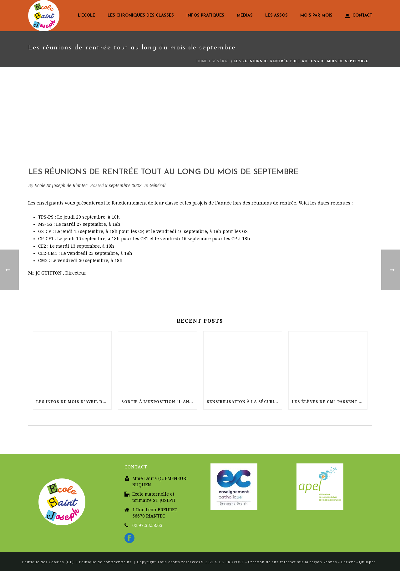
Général (220, 61)
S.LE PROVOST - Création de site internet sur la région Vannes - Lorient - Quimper (295, 562)
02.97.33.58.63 (147, 525)
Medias (245, 15)
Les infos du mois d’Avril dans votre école (74, 402)
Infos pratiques (205, 15)
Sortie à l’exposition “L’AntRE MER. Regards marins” (159, 402)
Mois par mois (316, 15)
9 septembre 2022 (123, 185)
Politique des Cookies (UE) (48, 562)
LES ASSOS (276, 15)
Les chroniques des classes (141, 15)
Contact (358, 15)
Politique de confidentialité (105, 562)
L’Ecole (86, 15)
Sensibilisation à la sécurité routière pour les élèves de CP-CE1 (244, 402)
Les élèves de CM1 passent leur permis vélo (329, 402)
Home (202, 61)
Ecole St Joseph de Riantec (61, 185)
